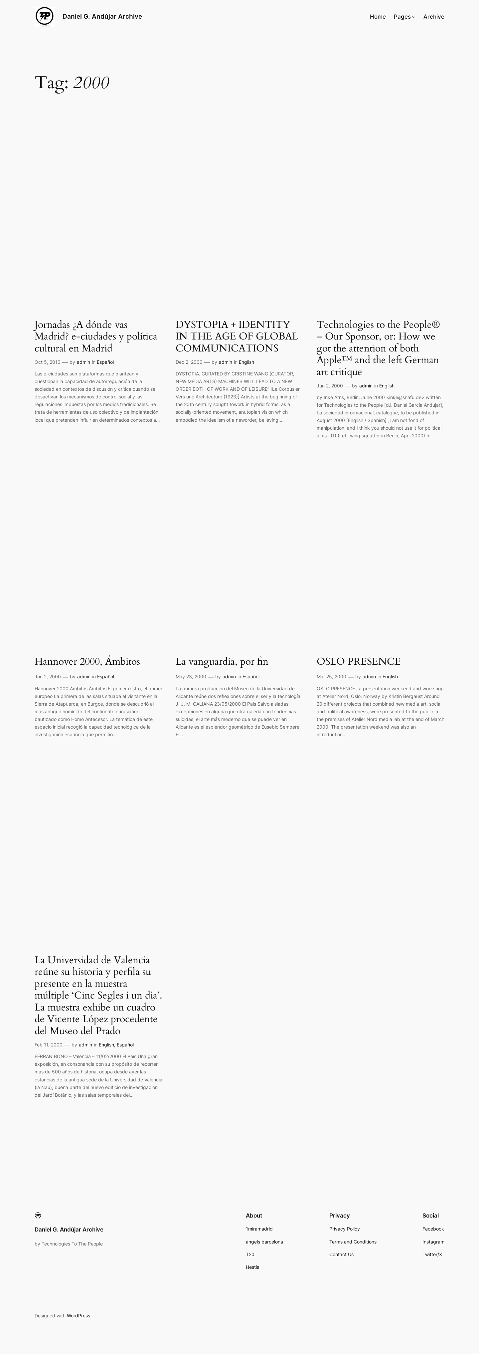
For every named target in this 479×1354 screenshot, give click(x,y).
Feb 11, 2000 (49, 1044)
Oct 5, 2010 (48, 362)
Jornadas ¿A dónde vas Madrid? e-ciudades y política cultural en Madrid (96, 337)
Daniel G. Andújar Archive (102, 16)
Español (105, 362)
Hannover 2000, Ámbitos (87, 662)
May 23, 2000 (191, 676)
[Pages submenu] (413, 16)
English (246, 362)
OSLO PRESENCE (359, 662)
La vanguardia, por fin (222, 662)
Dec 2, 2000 (189, 362)
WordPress (78, 1315)
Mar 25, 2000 (331, 676)
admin (83, 362)
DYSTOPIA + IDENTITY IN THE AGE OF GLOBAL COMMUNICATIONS (237, 337)
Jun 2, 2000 (330, 385)
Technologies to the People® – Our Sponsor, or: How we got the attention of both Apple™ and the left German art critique (378, 348)
